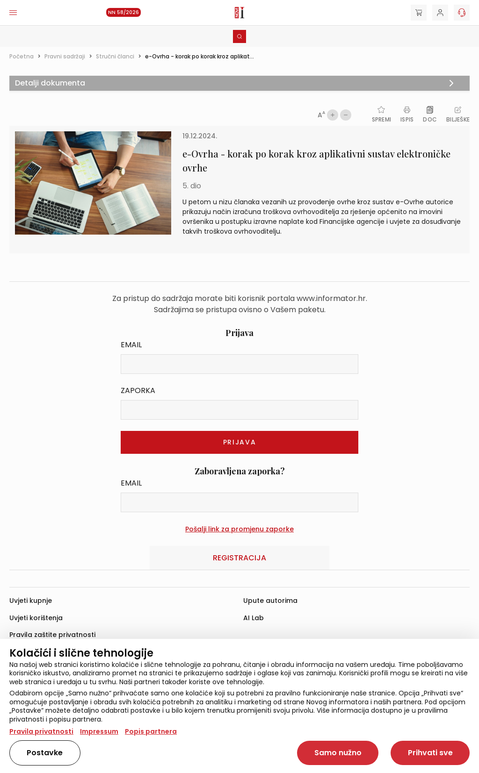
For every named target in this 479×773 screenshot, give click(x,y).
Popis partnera (151, 731)
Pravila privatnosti (41, 731)
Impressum (99, 731)
